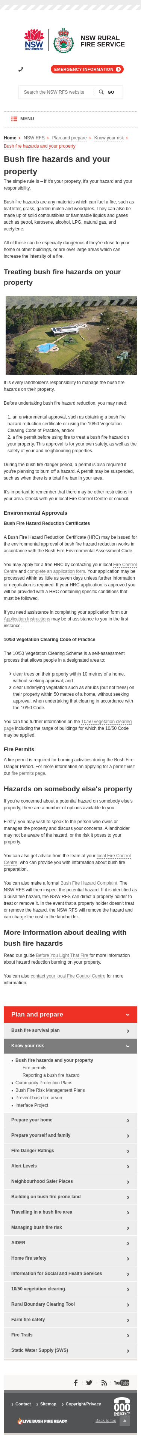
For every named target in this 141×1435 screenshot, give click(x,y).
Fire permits (34, 1067)
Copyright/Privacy (83, 1404)
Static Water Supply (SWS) (39, 1350)
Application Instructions (27, 619)
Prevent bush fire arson (38, 1097)
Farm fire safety (28, 1319)
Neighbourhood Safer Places (42, 1181)
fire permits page (28, 773)
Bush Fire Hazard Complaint (89, 883)
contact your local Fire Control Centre (68, 976)
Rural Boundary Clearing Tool (43, 1304)
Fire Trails (22, 1335)
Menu (34, 121)
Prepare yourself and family (40, 1135)
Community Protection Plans (43, 1082)
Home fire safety (28, 1258)
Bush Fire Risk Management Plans (50, 1090)
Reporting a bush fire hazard (51, 1075)
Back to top (113, 1420)
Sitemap (48, 1404)
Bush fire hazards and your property (40, 146)
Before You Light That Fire (62, 955)
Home (10, 138)
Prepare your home (31, 1120)
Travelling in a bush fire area (41, 1212)
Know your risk (109, 138)
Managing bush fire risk (36, 1227)
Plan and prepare (69, 138)
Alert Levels (24, 1166)
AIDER (18, 1242)
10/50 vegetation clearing (38, 1289)
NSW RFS (34, 138)
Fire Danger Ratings (32, 1150)
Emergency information (83, 69)
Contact (23, 1404)
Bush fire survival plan (35, 1030)
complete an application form (56, 571)
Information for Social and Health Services (56, 1273)
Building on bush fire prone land (46, 1196)
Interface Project (31, 1105)
